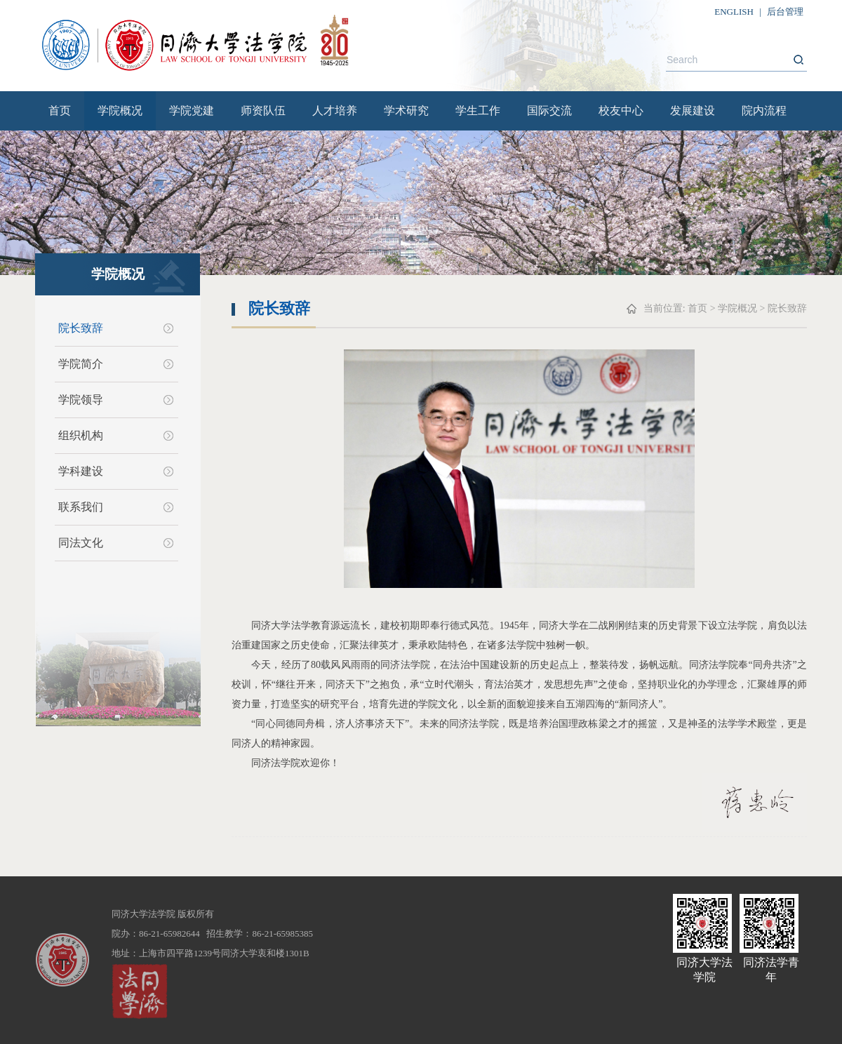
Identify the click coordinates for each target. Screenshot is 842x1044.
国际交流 (549, 110)
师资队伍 (263, 110)
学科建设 (80, 471)
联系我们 (80, 507)
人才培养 (334, 110)
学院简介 (80, 364)
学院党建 (191, 110)
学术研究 (406, 110)
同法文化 (80, 543)
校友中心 (621, 110)
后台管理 (785, 11)
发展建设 (692, 110)
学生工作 (477, 110)
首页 (59, 110)
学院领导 (80, 400)
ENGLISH (734, 11)
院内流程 (764, 110)
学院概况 (120, 110)
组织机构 (80, 435)
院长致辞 (80, 328)
